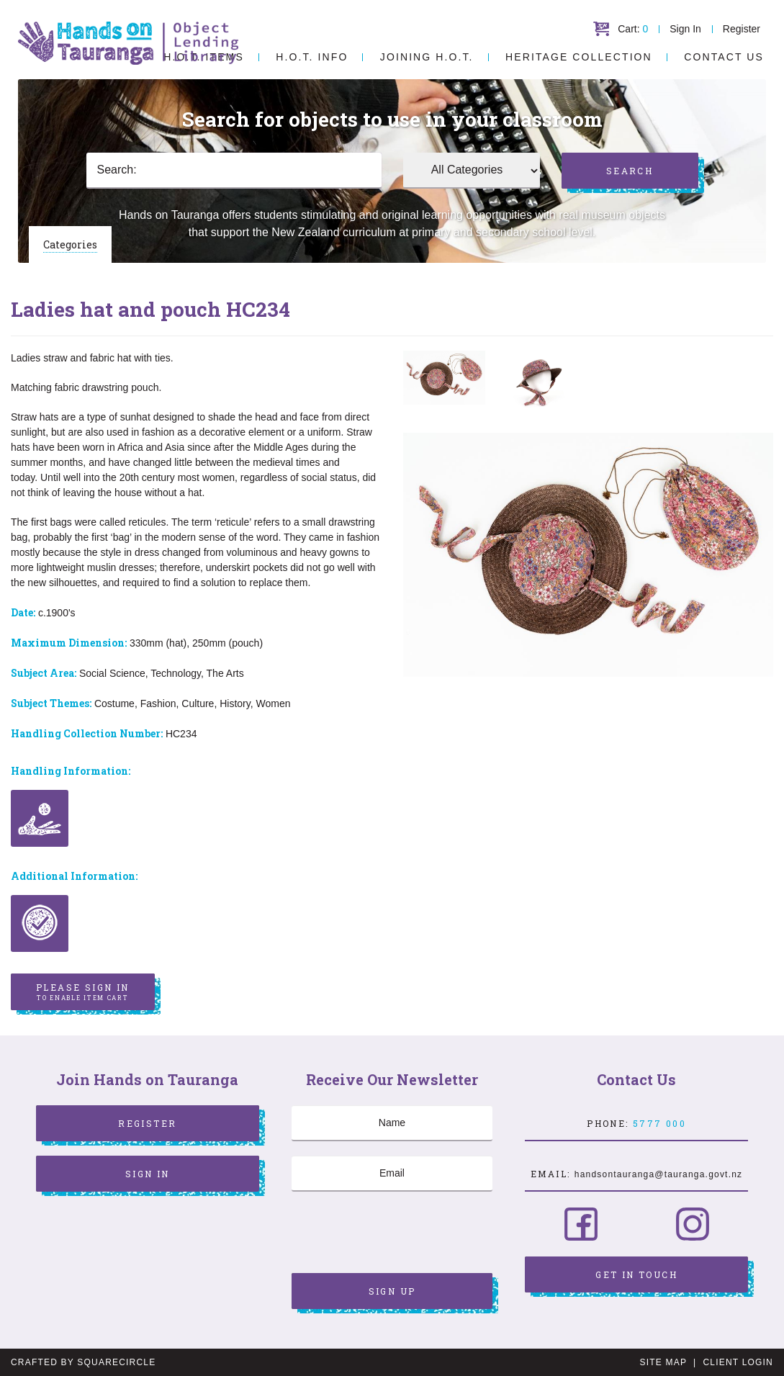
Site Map (663, 1362)
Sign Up (392, 1291)
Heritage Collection (578, 57)
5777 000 (659, 1123)
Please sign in (83, 992)
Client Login (738, 1362)
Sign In (685, 29)
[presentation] (401, 1234)
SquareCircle (116, 1362)
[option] (444, 378)
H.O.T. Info (312, 57)
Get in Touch (636, 1274)
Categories (70, 244)
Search (629, 170)
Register (741, 29)
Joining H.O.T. (427, 57)
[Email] (392, 1174)
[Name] (392, 1123)
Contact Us (724, 57)
